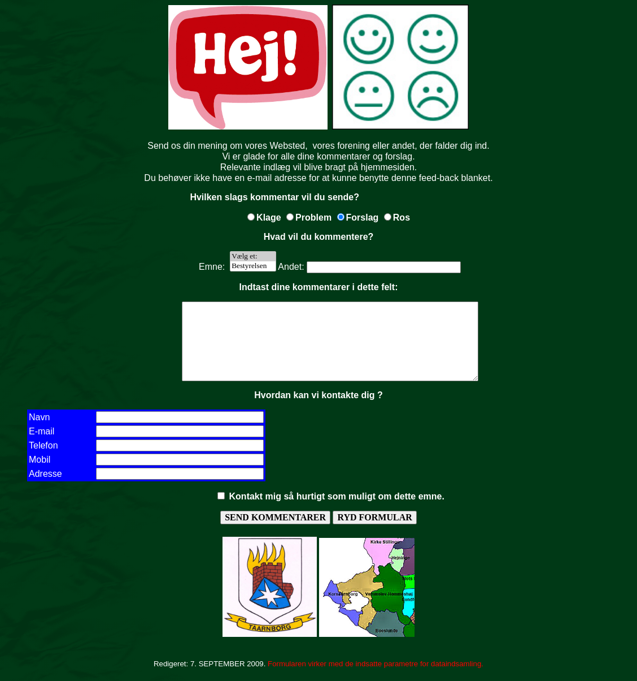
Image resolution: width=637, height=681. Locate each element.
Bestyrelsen (253, 266)
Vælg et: (253, 256)
